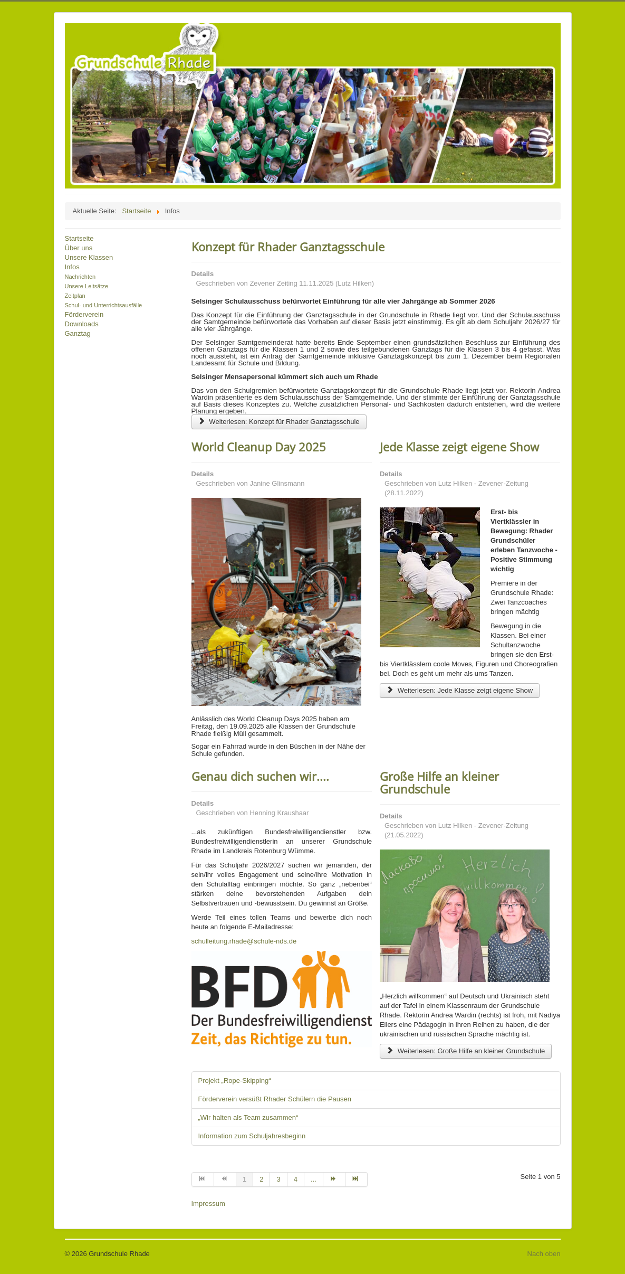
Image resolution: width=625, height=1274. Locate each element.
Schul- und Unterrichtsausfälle (103, 305)
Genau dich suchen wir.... (260, 776)
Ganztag (78, 333)
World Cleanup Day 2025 (258, 447)
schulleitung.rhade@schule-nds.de (244, 941)
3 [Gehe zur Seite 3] (278, 1179)
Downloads (82, 324)
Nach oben (544, 1254)
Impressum (208, 1203)
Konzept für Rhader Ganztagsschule (287, 246)
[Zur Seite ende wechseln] (356, 1179)
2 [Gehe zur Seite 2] (261, 1179)
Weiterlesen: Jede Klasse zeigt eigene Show (460, 690)
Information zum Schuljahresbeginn (252, 1136)
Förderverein (84, 314)
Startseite (79, 238)
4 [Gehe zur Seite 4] (295, 1179)
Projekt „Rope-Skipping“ (234, 1080)
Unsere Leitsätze (87, 286)
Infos (72, 267)
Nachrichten (80, 276)
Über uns (79, 248)
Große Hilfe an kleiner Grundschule (439, 782)
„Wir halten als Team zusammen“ (248, 1117)
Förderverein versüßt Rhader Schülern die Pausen (274, 1099)
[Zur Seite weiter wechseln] (334, 1179)
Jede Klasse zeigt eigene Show (459, 447)
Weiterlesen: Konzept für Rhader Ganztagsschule (279, 422)
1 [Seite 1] (244, 1179)
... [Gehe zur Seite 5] (313, 1179)
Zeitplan (75, 295)
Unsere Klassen (89, 257)
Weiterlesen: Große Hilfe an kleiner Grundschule (466, 1051)
